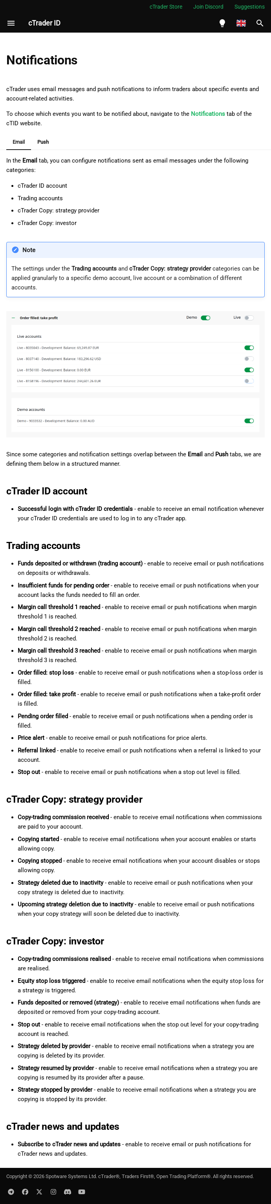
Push (43, 142)
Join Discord (208, 7)
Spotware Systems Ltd (71, 1176)
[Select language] (241, 23)
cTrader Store (166, 7)
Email (19, 142)
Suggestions (249, 7)
